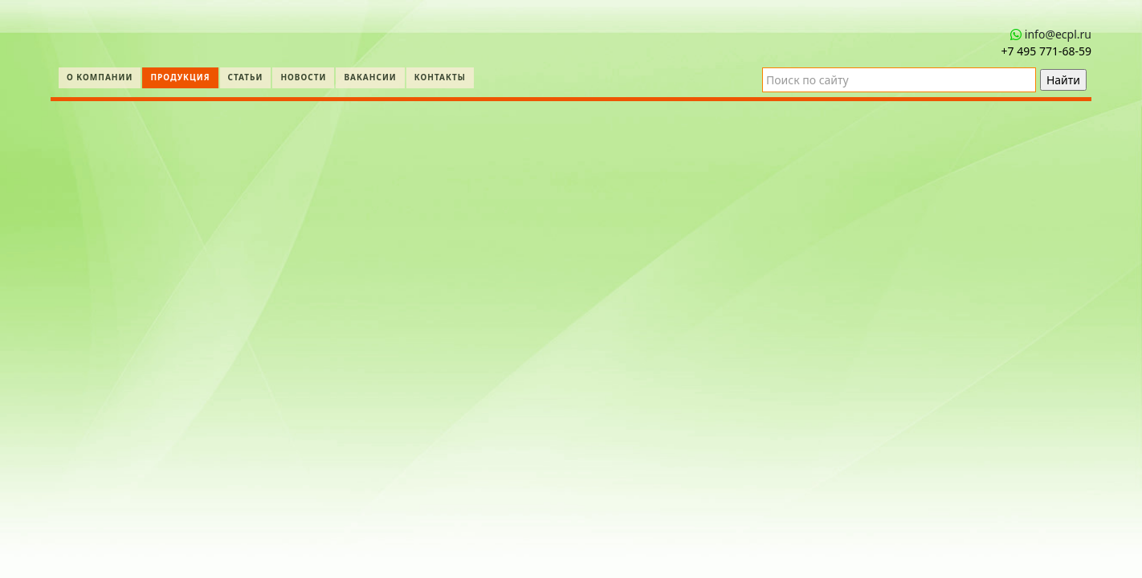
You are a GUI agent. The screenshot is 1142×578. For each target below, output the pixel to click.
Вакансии (370, 77)
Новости (303, 77)
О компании (100, 77)
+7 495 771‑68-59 (1046, 51)
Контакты (440, 77)
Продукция (180, 77)
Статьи (245, 77)
